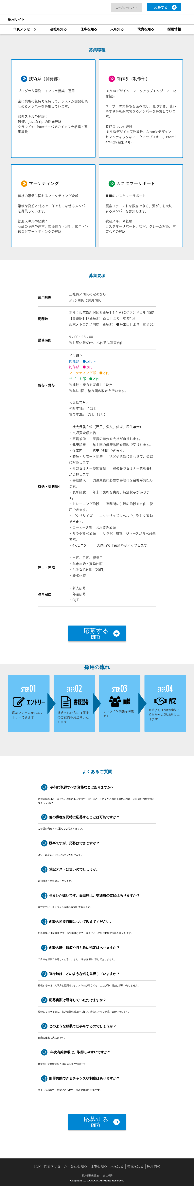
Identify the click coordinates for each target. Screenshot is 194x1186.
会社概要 (108, 1175)
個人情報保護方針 (91, 1175)
